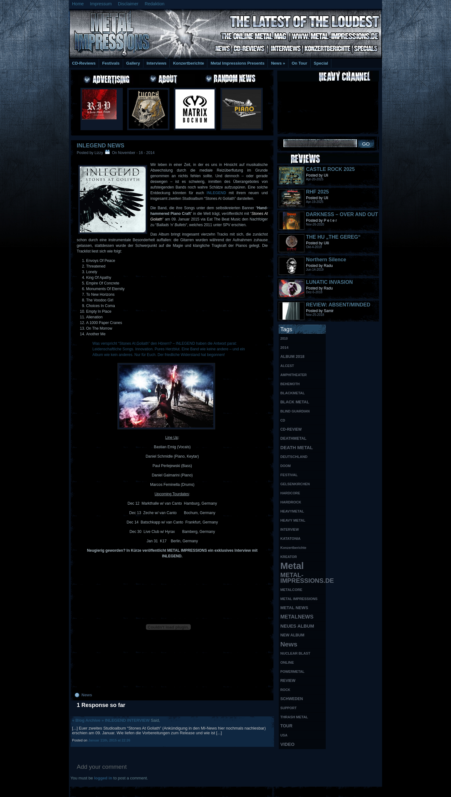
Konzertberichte (188, 63)
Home (78, 3)
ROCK (285, 690)
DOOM (285, 466)
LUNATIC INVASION (329, 282)
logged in (103, 778)
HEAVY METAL (292, 520)
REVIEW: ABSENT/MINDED (338, 304)
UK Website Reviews (333, 791)
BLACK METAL (294, 402)
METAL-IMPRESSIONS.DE (303, 577)
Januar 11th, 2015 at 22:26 (109, 740)
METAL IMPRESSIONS (299, 599)
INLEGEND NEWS (100, 145)
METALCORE (291, 590)
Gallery (133, 63)
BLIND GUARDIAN (295, 411)
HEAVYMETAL (292, 511)
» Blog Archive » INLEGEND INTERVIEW (111, 720)
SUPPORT (288, 708)
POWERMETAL (292, 671)
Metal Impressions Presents (237, 63)
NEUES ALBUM (297, 626)
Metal (292, 566)
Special (321, 63)
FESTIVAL (289, 475)
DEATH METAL (296, 447)
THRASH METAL (294, 717)
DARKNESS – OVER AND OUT (342, 214)
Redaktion (154, 3)
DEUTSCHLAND (294, 457)
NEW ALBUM (292, 635)
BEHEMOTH (290, 384)
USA (284, 735)
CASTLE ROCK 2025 (330, 169)
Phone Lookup (366, 791)
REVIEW (287, 680)
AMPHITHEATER (293, 375)
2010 (284, 338)
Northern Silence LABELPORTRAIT (327, 262)
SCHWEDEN (291, 699)
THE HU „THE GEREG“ (333, 237)
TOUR (286, 726)
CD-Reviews (84, 63)
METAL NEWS (294, 607)
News (278, 63)
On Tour (299, 63)
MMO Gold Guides (297, 791)
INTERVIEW (289, 529)
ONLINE (287, 662)
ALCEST (287, 366)
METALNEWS (297, 617)
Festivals (111, 63)
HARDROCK (290, 502)
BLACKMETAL (292, 393)
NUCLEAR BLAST (295, 653)
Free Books (95, 791)
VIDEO (287, 744)
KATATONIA (290, 538)
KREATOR (288, 557)
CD (282, 420)
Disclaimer (128, 3)
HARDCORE (290, 493)
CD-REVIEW (291, 429)
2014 (284, 347)
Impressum (100, 3)
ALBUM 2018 (292, 356)
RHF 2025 (317, 191)
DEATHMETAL (293, 438)
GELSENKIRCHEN (295, 484)
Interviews (157, 63)
